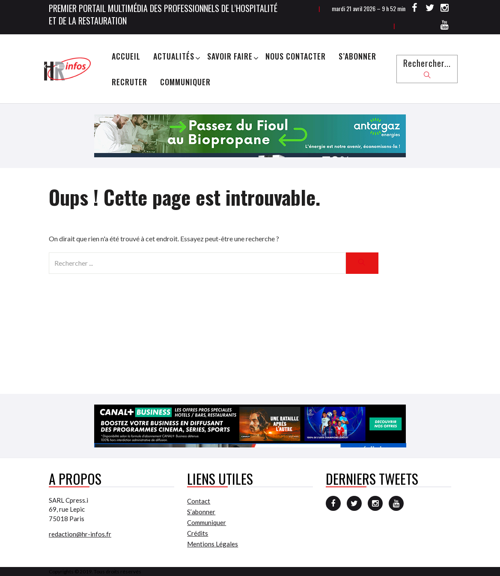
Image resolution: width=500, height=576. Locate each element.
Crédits (197, 533)
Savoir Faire (230, 56)
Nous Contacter (295, 56)
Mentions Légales (212, 544)
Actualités (173, 56)
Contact (198, 501)
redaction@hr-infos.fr (80, 534)
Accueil (126, 56)
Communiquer (185, 81)
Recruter (129, 81)
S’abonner (357, 56)
